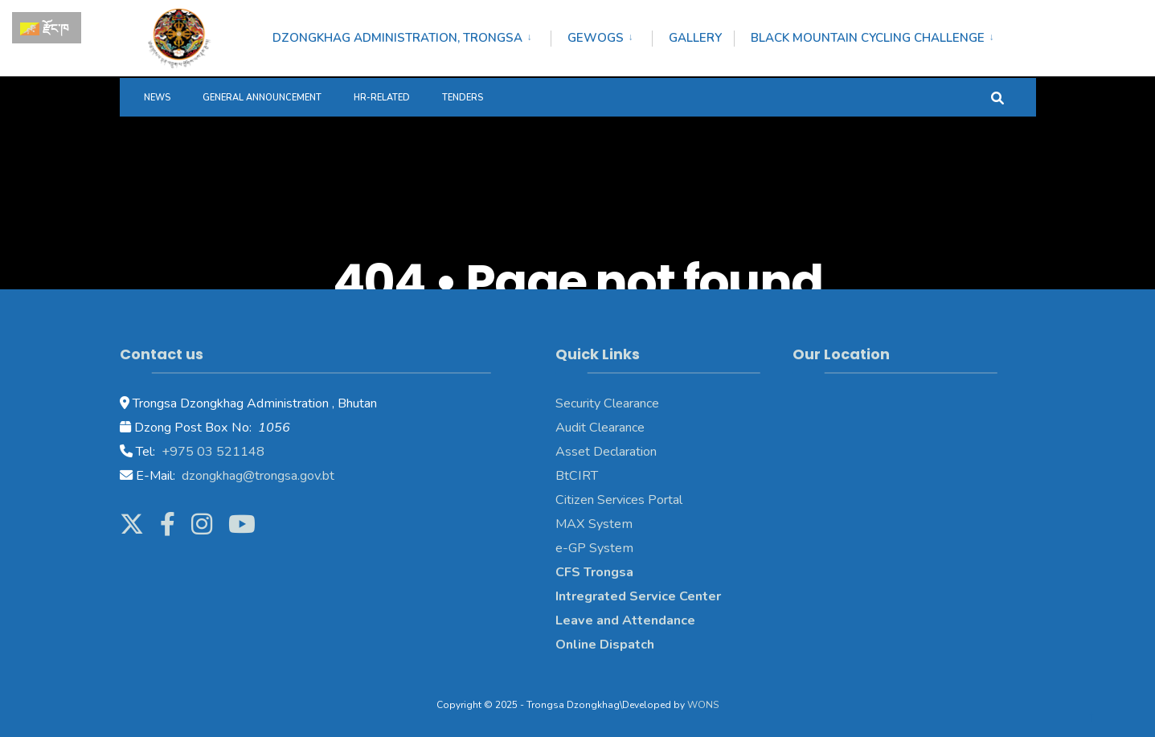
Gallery (695, 38)
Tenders (462, 98)
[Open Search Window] (997, 97)
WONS (703, 704)
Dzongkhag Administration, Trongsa (397, 38)
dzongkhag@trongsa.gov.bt (256, 476)
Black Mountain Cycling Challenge (868, 38)
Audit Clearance (600, 427)
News (157, 98)
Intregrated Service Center (638, 596)
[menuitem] (411, 35)
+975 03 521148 (211, 452)
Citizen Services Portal (618, 500)
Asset (572, 452)
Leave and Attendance (626, 620)
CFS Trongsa (594, 572)
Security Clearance (607, 403)
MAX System (594, 524)
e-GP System (594, 548)
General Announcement (262, 98)
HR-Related (382, 98)
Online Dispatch (604, 644)
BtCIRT (576, 476)
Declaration (623, 452)
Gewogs (595, 38)
